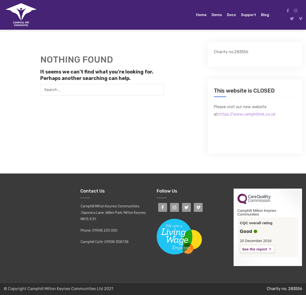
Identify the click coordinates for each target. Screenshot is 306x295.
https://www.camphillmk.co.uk (247, 114)
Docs (231, 15)
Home (201, 15)
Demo (217, 15)
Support (248, 15)
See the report (254, 249)
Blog (265, 15)
